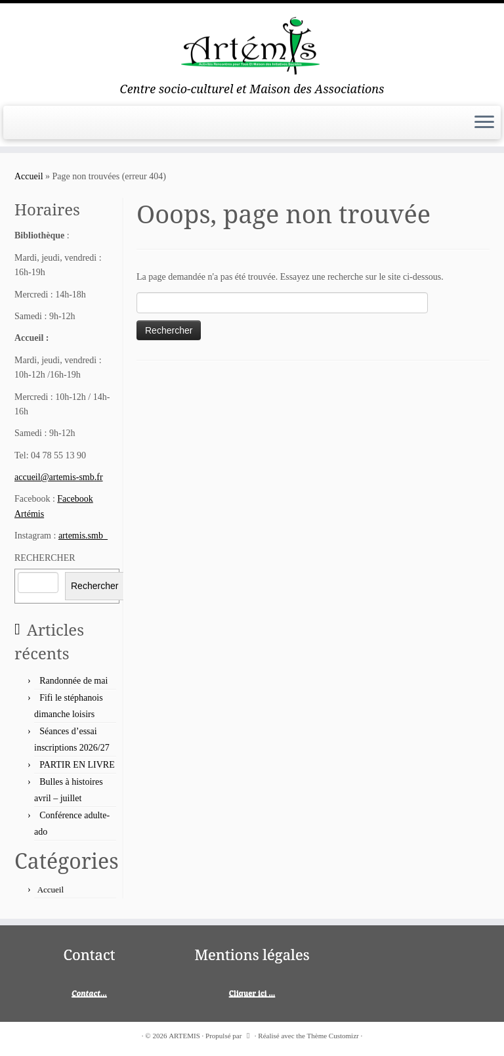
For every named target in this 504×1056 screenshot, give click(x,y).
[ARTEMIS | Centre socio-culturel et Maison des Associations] (252, 43)
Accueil (28, 176)
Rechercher (94, 586)
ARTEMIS (184, 1036)
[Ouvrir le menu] (484, 123)
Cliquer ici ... (252, 993)
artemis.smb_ (83, 535)
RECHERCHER (44, 558)
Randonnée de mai (73, 681)
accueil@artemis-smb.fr (58, 477)
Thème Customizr (333, 1036)
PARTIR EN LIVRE (77, 765)
